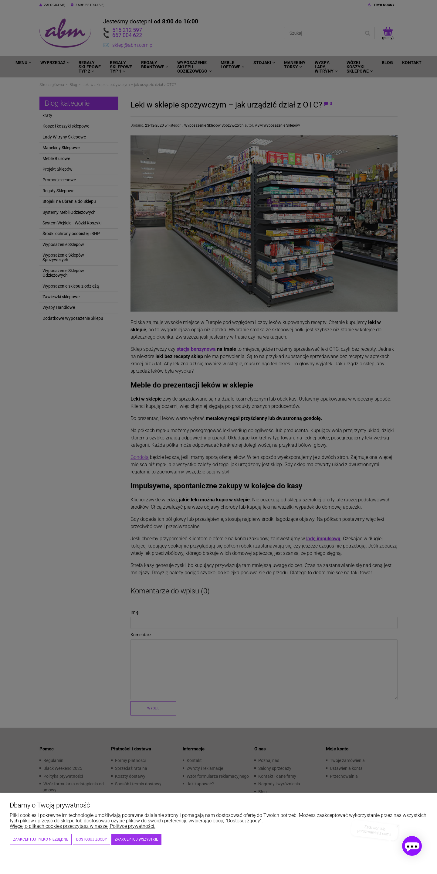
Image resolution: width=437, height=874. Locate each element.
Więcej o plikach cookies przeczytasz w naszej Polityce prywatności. (82, 826)
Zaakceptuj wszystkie (136, 839)
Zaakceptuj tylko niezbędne (40, 839)
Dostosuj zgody (91, 839)
